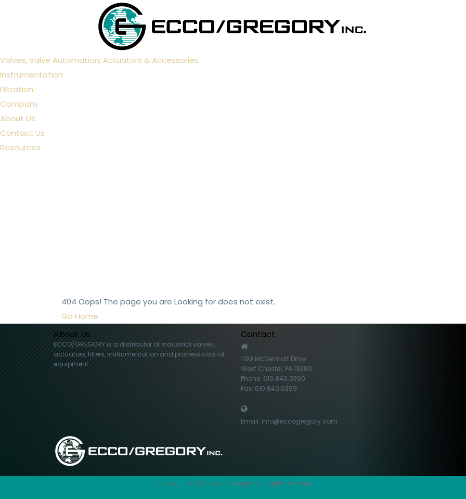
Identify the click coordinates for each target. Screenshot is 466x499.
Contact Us (22, 132)
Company (19, 103)
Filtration (16, 89)
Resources (20, 147)
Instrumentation (31, 74)
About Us (17, 118)
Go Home (79, 316)
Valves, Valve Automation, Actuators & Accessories (99, 60)
